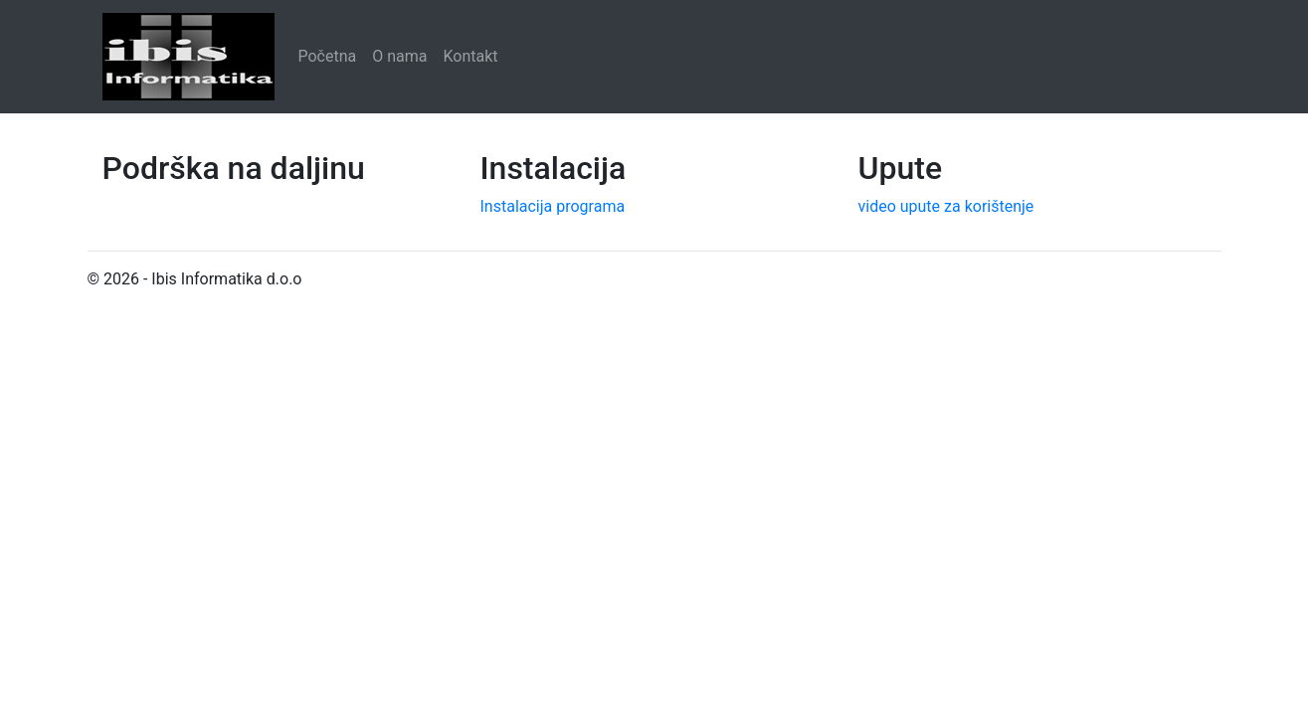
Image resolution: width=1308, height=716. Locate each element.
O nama (399, 56)
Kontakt (471, 56)
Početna (327, 56)
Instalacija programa (553, 206)
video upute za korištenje (946, 206)
